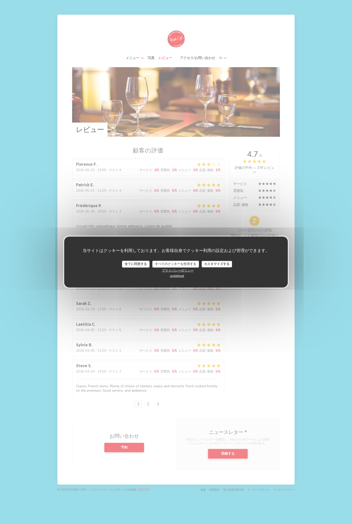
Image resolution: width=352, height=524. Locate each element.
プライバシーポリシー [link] (178, 270)
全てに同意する (136, 264)
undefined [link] (177, 276)
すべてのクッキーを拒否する (175, 264)
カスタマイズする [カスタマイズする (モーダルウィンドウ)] (217, 264)
